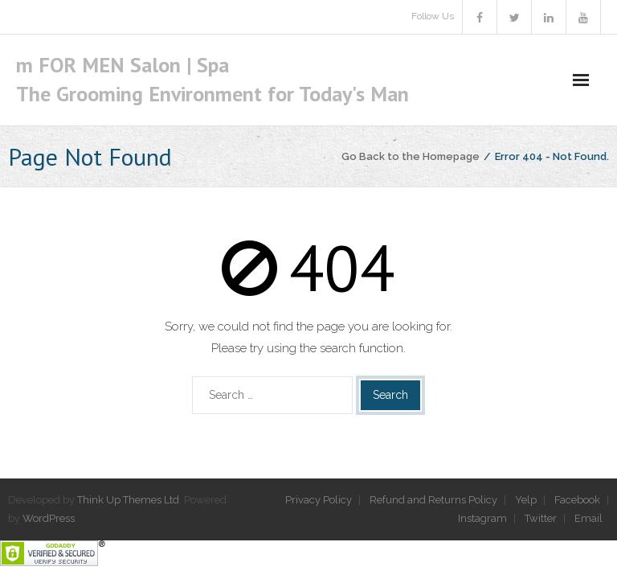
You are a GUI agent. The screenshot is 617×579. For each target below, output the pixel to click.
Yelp (526, 500)
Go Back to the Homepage (410, 156)
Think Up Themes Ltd (128, 500)
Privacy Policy (318, 500)
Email (588, 518)
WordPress (48, 518)
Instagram (482, 518)
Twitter (541, 518)
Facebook (577, 500)
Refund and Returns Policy (433, 500)
